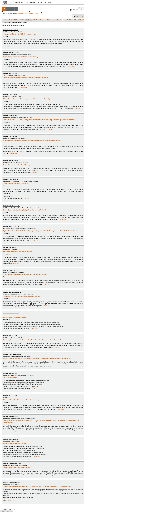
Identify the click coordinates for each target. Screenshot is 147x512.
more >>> (8, 47)
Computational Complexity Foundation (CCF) (28, 13)
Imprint (14, 509)
